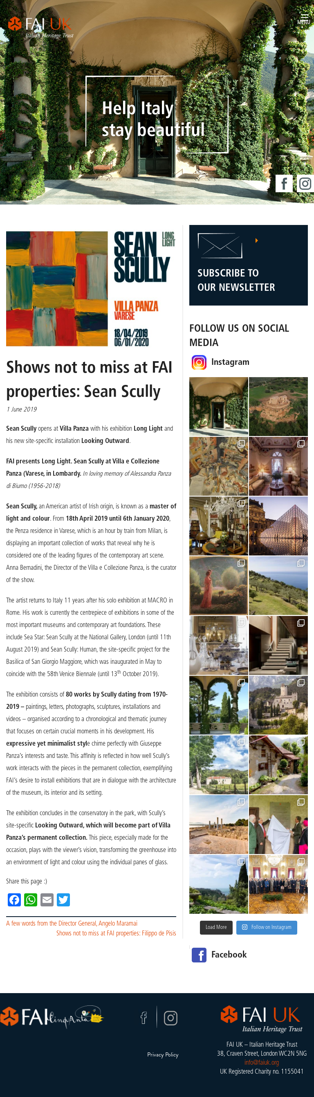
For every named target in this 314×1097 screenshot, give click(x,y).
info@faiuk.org (261, 1063)
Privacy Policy (163, 1054)
